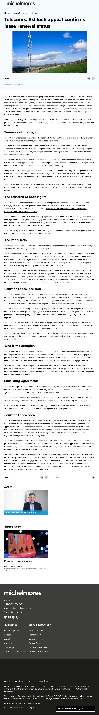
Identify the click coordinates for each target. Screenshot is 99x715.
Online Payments (12, 630)
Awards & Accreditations (15, 651)
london (57, 681)
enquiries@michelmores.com (17, 608)
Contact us (9, 600)
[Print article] (93, 477)
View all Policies (36, 630)
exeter (48, 681)
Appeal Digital (28, 707)
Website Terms (36, 639)
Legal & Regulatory (40, 625)
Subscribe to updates (14, 612)
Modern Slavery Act (38, 647)
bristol (17, 681)
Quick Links (10, 625)
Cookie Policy (35, 643)
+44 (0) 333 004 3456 (13, 604)
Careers (8, 643)
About (7, 639)
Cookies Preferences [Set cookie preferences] (38, 651)
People (7, 634)
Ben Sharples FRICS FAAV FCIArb (21, 512)
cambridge (26, 681)
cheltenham (38, 681)
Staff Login (9, 647)
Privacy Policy (35, 634)
